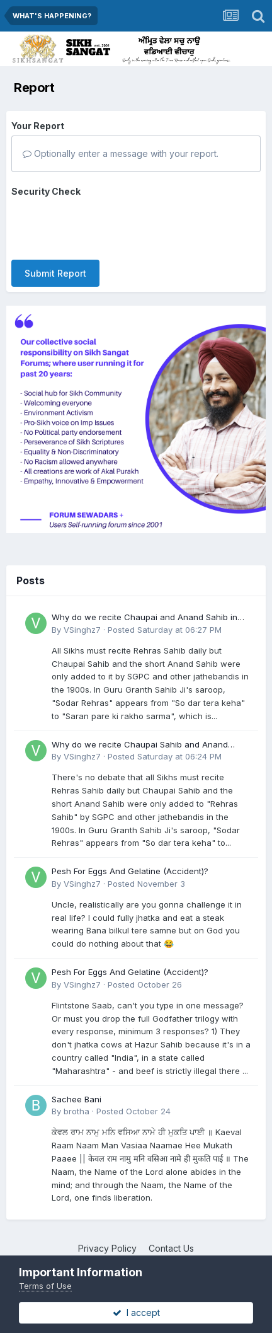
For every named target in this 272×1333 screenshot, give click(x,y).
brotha (76, 1111)
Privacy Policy (107, 1248)
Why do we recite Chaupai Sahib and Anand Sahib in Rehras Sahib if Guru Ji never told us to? (148, 745)
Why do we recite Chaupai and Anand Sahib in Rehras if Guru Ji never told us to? (144, 618)
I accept (136, 1312)
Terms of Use (45, 1286)
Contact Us (171, 1248)
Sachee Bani (76, 1099)
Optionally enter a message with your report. (120, 153)
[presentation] (107, 225)
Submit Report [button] (55, 273)
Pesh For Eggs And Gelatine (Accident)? (130, 871)
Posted (165, 630)
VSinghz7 (82, 630)
